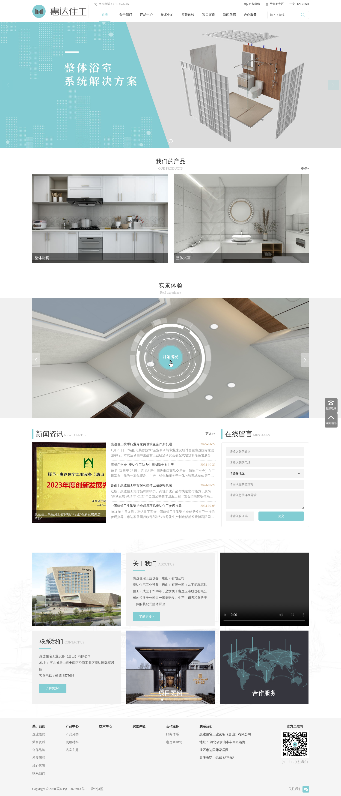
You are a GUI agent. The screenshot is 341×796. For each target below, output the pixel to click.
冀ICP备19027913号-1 (71, 789)
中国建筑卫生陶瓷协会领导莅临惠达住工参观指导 (146, 506)
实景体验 (187, 14)
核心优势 (38, 765)
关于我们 (125, 14)
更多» (305, 168)
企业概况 (38, 734)
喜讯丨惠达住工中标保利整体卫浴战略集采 (141, 485)
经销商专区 (275, 4)
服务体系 (172, 734)
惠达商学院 (174, 742)
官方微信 (252, 4)
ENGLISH (303, 4)
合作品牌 (38, 750)
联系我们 (38, 773)
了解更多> (146, 616)
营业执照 (97, 789)
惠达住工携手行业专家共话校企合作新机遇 (141, 444)
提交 (281, 516)
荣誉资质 (38, 742)
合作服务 (250, 14)
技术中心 (167, 14)
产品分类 (72, 734)
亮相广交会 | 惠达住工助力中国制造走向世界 (142, 465)
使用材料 (72, 742)
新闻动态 (229, 14)
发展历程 (38, 758)
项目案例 (208, 14)
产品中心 (146, 14)
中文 (293, 4)
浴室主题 (72, 750)
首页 (105, 14)
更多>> (210, 434)
